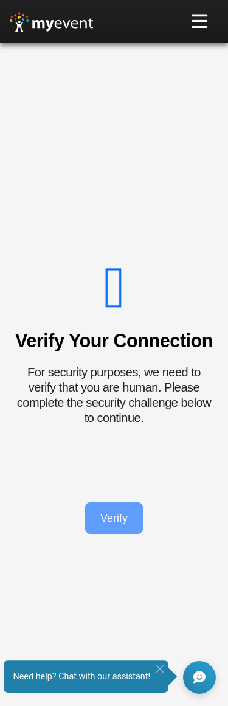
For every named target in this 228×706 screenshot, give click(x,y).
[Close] (160, 669)
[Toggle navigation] (200, 21)
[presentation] (114, 464)
